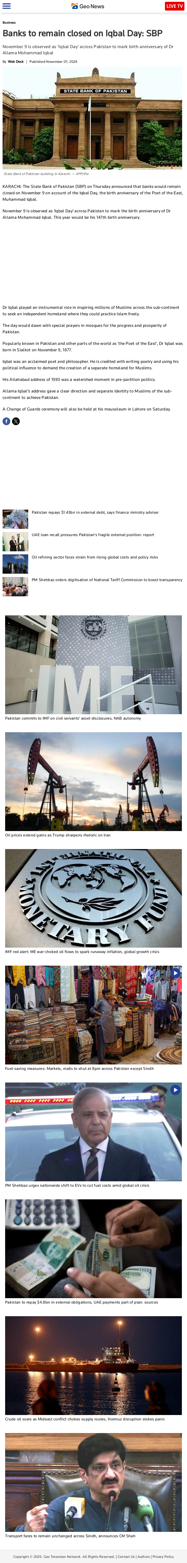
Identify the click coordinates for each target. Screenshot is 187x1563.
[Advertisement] (94, 262)
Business (9, 22)
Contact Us (126, 1557)
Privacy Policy (163, 1557)
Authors (143, 1557)
